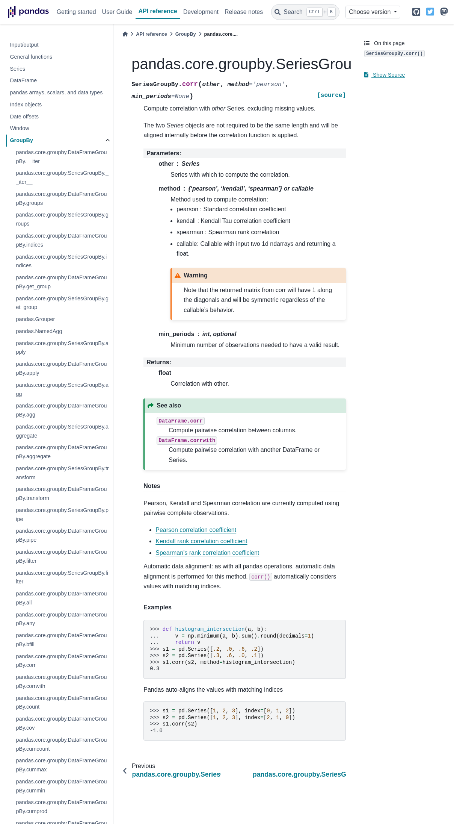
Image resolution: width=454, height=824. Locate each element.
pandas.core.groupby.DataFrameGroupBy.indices (61, 240)
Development (201, 12)
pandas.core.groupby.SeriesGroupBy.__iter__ (62, 177)
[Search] (305, 12)
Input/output (24, 45)
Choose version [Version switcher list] (370, 12)
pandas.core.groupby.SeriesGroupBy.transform (62, 472)
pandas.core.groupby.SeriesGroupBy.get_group (62, 303)
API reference (158, 11)
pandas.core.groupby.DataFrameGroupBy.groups (61, 198)
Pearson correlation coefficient (195, 530)
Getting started (76, 12)
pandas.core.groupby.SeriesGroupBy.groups (62, 219)
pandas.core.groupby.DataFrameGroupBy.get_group (61, 281)
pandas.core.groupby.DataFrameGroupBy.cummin (61, 786)
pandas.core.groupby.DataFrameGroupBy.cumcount (61, 744)
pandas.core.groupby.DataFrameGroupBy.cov (61, 723)
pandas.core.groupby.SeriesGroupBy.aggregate (62, 431)
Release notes (244, 12)
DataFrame (23, 80)
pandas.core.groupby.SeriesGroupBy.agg (62, 389)
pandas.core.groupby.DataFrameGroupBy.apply (61, 368)
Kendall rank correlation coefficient (201, 541)
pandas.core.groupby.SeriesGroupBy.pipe (62, 514)
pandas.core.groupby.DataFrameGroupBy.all (61, 598)
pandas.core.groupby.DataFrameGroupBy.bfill (61, 639)
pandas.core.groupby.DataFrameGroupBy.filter (61, 556)
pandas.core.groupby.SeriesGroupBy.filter (62, 577)
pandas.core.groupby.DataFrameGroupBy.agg (61, 410)
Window (19, 128)
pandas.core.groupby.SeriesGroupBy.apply (62, 347)
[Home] (125, 34)
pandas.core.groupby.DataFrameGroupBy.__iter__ (61, 156)
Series (17, 69)
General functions (31, 57)
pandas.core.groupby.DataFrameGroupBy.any (61, 619)
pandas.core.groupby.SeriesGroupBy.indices (61, 261)
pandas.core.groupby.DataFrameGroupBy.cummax (61, 764)
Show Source (384, 75)
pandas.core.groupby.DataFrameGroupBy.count (61, 702)
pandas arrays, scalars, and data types (56, 92)
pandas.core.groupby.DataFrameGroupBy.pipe (61, 535)
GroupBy (21, 140)
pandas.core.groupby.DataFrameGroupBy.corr (61, 660)
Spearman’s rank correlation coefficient (207, 553)
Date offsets (24, 117)
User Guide (117, 12)
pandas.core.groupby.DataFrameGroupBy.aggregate (61, 451)
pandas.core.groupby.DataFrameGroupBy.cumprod (61, 806)
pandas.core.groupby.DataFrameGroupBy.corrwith (61, 681)
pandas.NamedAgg (39, 331)
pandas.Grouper (35, 319)
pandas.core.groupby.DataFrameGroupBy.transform (61, 493)
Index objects (26, 104)
